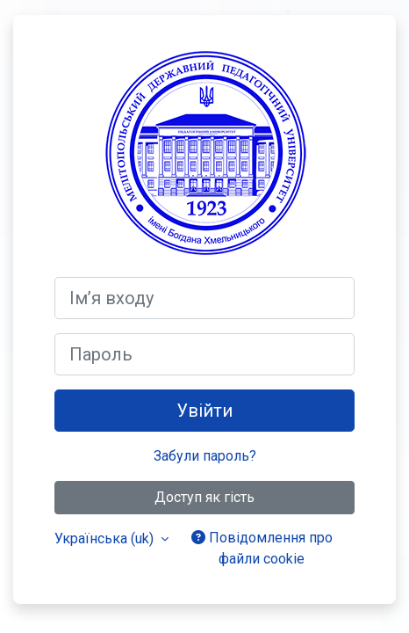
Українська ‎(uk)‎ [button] (105, 538)
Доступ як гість (204, 497)
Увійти (204, 410)
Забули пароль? (205, 455)
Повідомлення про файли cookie (262, 548)
